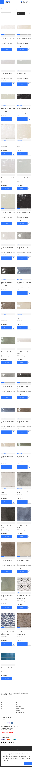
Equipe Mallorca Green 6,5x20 (8, 108)
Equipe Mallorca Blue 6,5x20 (23, 73)
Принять (28, 764)
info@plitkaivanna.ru (6, 719)
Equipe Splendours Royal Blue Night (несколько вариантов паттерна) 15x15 (8, 633)
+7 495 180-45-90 (6, 717)
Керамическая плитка (6, 704)
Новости (18, 710)
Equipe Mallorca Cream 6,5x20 (24, 38)
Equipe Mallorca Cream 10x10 (24, 143)
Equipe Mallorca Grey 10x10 (7, 178)
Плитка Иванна (7, 2)
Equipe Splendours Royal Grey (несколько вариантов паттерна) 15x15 (24, 597)
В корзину (6, 49)
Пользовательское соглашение (20, 705)
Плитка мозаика (5, 709)
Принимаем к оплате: (6, 737)
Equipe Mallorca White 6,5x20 (8, 38)
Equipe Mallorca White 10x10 (8, 143)
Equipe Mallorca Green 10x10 (8, 212)
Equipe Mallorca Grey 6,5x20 (7, 73)
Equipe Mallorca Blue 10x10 (23, 178)
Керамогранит (4, 706)
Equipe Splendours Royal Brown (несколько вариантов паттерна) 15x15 (24, 633)
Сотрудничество (20, 712)
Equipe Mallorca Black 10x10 (23, 212)
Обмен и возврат (20, 708)
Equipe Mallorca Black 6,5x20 (23, 108)
